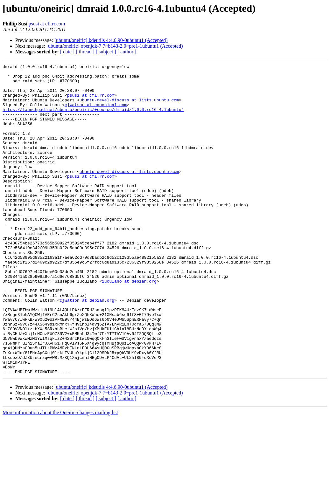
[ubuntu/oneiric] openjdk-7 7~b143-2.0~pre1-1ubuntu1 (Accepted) (114, 46)
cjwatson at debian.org (87, 348)
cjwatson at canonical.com (96, 113)
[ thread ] (85, 51)
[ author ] (127, 51)
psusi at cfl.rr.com (47, 23)
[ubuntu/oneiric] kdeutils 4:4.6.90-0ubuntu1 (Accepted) (111, 40)
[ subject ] (106, 51)
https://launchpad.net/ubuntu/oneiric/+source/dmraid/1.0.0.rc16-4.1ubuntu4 (93, 119)
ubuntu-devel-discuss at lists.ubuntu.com (129, 107)
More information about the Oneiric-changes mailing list (60, 474)
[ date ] (67, 51)
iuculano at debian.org (129, 325)
